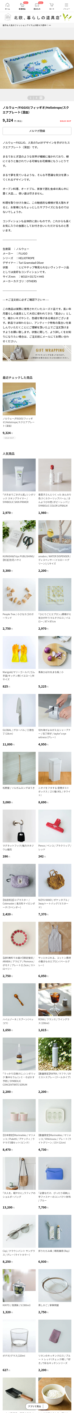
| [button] (33, 98)
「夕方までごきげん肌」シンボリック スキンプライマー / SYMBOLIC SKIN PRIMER (19, 498)
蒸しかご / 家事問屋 (48, 1305)
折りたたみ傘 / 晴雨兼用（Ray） (54, 1250)
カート (51, 9)
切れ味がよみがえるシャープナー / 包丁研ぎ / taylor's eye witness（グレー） (54, 733)
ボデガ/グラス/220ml (14, 1355)
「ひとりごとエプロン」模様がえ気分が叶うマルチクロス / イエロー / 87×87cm (54, 617)
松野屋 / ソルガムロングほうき (19, 787)
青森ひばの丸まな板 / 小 (51, 672)
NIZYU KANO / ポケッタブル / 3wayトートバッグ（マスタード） (53, 903)
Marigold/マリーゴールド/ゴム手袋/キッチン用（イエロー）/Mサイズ (19, 675)
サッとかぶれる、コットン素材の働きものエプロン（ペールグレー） (54, 961)
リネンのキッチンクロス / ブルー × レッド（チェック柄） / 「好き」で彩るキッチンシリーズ (54, 1359)
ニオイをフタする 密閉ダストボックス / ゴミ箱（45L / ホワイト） (54, 791)
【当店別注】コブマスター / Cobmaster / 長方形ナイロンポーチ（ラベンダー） (19, 903)
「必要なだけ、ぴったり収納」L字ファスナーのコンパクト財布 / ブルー (54, 1196)
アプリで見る (34, 1406)
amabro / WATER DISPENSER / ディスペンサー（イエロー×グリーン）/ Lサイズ (54, 560)
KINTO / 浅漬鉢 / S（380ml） (17, 1305)
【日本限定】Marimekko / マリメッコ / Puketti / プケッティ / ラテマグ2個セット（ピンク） (19, 1138)
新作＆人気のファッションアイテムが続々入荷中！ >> (27, 25)
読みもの (37, 9)
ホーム (7, 9)
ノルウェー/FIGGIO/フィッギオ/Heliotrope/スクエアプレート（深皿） (19, 422)
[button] (6, 66)
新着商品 (22, 9)
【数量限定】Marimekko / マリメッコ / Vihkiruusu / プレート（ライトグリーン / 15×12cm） (54, 1138)
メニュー (66, 9)
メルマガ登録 (37, 130)
